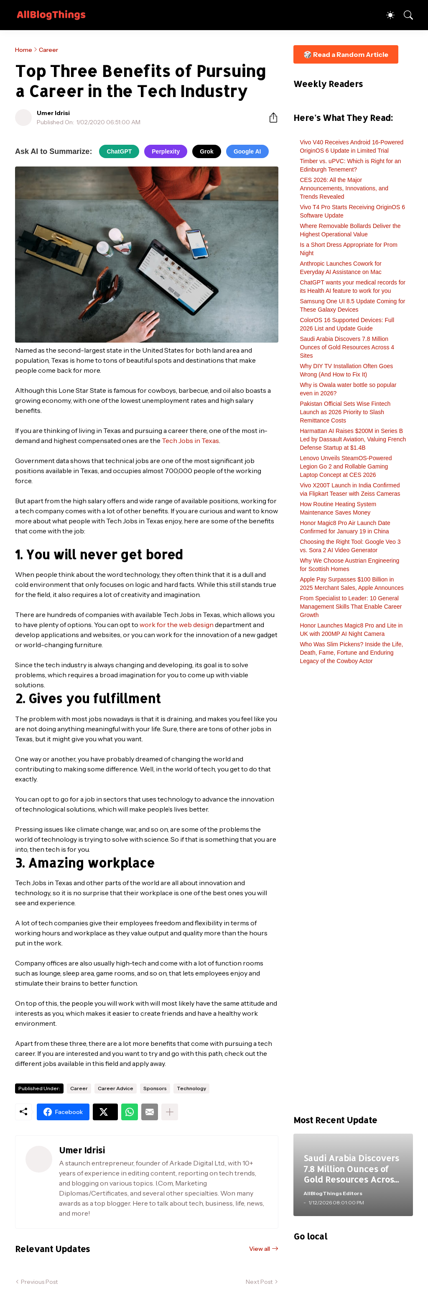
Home (23, 50)
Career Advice (115, 1088)
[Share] (270, 117)
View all (259, 1248)
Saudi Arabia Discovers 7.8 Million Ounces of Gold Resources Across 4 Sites (347, 347)
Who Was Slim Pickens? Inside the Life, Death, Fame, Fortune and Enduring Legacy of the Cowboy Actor (351, 652)
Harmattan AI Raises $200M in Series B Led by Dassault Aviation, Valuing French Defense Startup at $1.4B (353, 439)
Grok (207, 151)
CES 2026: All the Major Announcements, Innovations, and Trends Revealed (344, 188)
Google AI (247, 151)
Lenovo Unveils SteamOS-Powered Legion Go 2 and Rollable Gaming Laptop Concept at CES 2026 (346, 466)
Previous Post (39, 1282)
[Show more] (169, 1112)
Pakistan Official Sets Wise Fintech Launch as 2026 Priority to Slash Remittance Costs (345, 412)
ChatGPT (119, 151)
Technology (191, 1088)
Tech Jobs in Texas (190, 440)
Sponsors (155, 1088)
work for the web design (177, 624)
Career (48, 50)
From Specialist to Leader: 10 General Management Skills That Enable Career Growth (351, 606)
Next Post (259, 1282)
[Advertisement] (353, 894)
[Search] (404, 15)
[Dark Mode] (386, 15)
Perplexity (166, 151)
